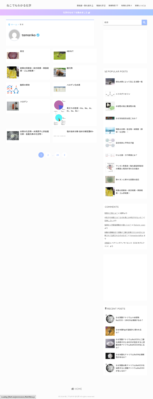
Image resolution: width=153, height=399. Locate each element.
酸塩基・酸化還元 (85, 5)
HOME (76, 388)
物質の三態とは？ (111, 213)
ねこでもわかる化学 (19, 5)
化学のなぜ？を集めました (76, 12)
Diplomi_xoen (139, 225)
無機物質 (113, 5)
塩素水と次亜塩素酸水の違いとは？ (117, 225)
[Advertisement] (125, 46)
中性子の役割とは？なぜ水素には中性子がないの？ (123, 217)
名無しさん (108, 220)
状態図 (106, 243)
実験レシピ (140, 5)
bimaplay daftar (136, 235)
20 (57, 155)
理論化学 (101, 5)
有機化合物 (126, 5)
